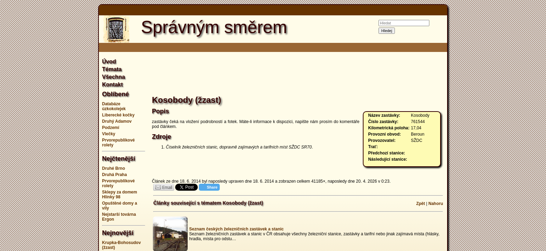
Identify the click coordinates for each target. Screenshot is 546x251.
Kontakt (112, 85)
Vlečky (108, 133)
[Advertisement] (64, 125)
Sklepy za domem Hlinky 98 (119, 194)
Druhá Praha (114, 174)
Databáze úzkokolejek (114, 106)
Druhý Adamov (117, 121)
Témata (112, 69)
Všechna (113, 77)
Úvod (109, 61)
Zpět (420, 203)
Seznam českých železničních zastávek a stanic (236, 229)
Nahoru (435, 203)
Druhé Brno (113, 168)
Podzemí (110, 127)
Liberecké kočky (118, 115)
